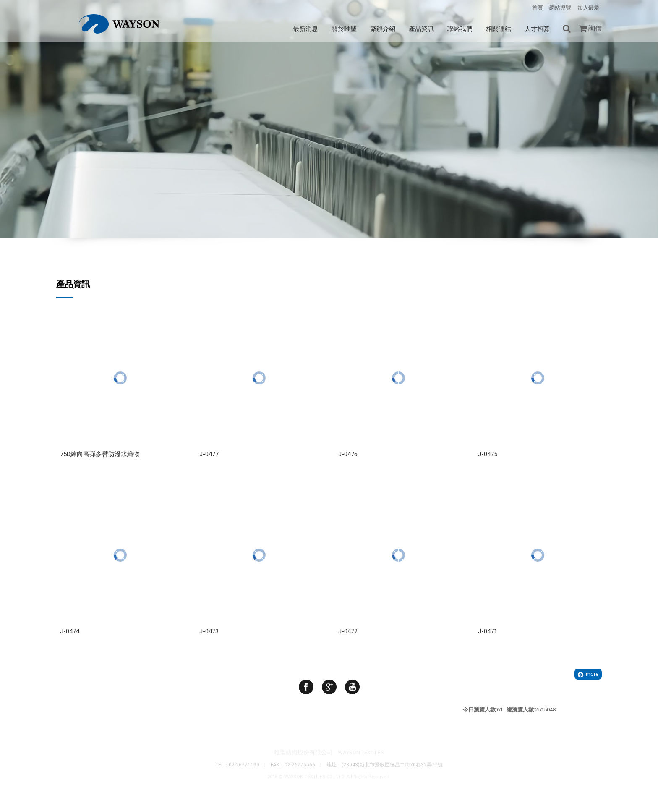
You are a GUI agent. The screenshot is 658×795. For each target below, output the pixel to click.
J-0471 (487, 631)
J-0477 (209, 454)
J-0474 (69, 631)
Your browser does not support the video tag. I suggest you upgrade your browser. (329, 185)
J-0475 (487, 454)
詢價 (595, 28)
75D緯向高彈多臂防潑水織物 (100, 454)
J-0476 (348, 454)
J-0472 (348, 631)
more (592, 674)
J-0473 (209, 631)
